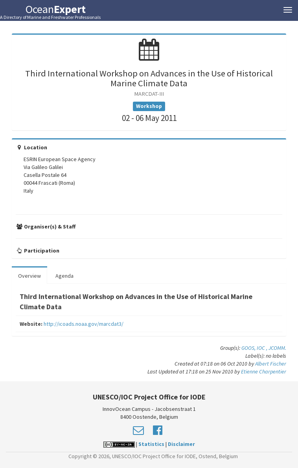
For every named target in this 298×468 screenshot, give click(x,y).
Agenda (64, 275)
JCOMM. (277, 347)
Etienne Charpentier (263, 371)
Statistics (151, 444)
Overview (29, 275)
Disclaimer (181, 444)
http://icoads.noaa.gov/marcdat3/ (83, 323)
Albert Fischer (270, 363)
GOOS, (249, 347)
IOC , (263, 347)
